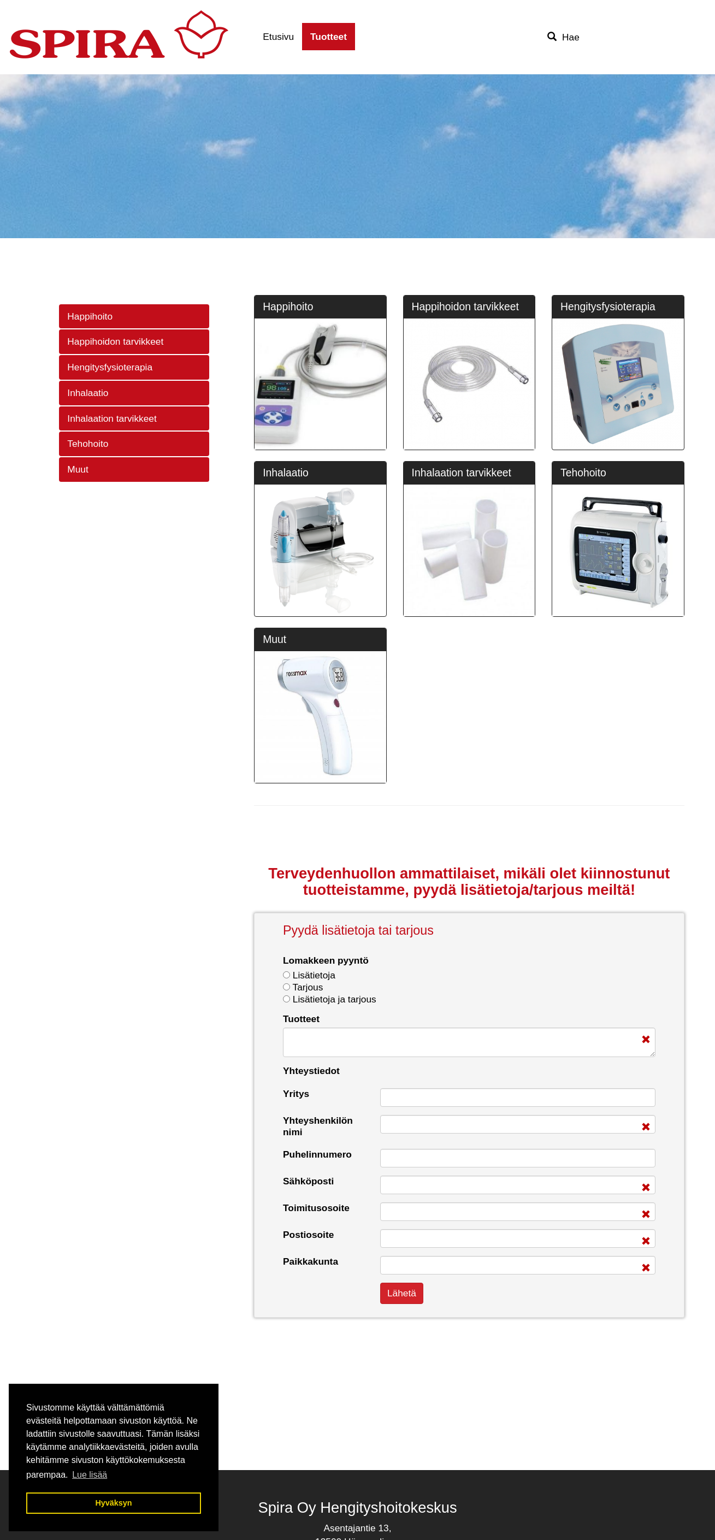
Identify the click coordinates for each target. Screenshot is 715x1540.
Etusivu (278, 36)
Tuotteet (328, 36)
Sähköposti (308, 1181)
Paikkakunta (310, 1261)
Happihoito (90, 316)
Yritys (296, 1093)
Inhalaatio (87, 392)
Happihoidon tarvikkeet (115, 341)
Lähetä (401, 1293)
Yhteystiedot (311, 1070)
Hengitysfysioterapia (109, 367)
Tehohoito (87, 443)
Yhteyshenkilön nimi (318, 1126)
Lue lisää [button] (89, 1474)
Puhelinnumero (317, 1154)
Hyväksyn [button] (113, 1502)
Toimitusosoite (316, 1207)
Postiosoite (308, 1234)
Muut (77, 469)
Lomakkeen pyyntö (326, 960)
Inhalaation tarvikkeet (111, 418)
